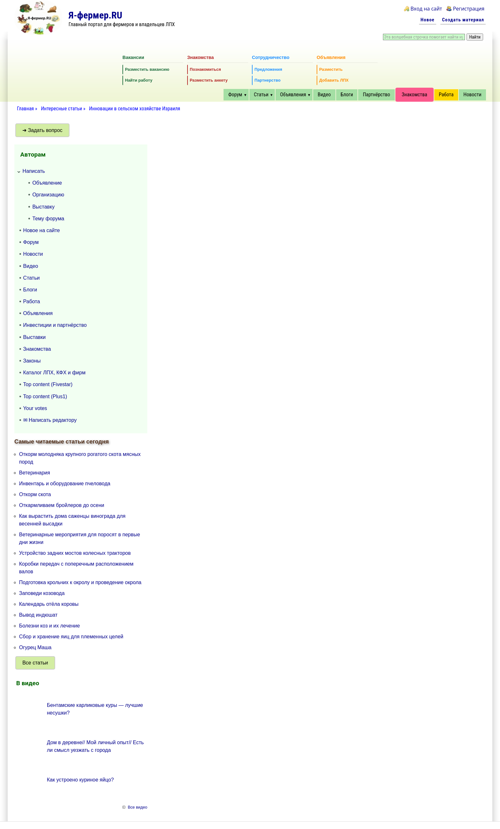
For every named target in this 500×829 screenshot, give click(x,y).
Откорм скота (35, 494)
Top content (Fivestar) (48, 384)
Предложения (268, 69)
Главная (25, 109)
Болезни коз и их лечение (49, 625)
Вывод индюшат (38, 615)
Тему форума (48, 218)
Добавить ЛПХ (334, 80)
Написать (34, 171)
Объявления (293, 95)
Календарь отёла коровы (49, 604)
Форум (235, 95)
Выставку (43, 206)
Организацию (48, 194)
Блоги (347, 95)
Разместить (330, 69)
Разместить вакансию (147, 69)
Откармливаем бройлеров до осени (61, 505)
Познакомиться (205, 69)
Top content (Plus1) (45, 396)
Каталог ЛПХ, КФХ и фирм (54, 372)
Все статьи (35, 662)
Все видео (137, 807)
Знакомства (414, 95)
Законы (32, 360)
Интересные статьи (62, 109)
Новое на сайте (41, 230)
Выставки (34, 337)
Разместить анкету (209, 80)
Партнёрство (376, 95)
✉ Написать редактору (50, 420)
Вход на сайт (426, 8)
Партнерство (267, 80)
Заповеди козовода (42, 593)
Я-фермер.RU (95, 15)
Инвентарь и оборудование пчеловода (64, 483)
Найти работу (138, 80)
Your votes (35, 408)
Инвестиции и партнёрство (55, 325)
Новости (472, 95)
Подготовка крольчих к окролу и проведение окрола (80, 582)
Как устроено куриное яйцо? (80, 779)
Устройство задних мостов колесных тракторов (75, 553)
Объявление (47, 183)
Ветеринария (34, 472)
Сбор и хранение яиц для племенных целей (71, 636)
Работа (446, 95)
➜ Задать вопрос (42, 130)
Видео (324, 95)
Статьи (261, 95)
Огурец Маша (35, 647)
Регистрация (468, 8)
